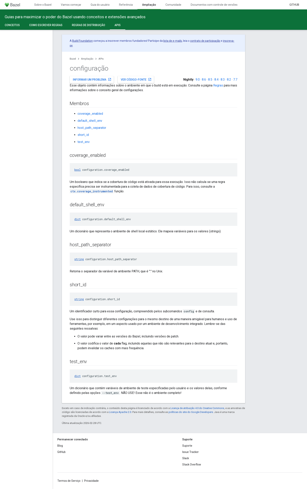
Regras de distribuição (88, 25)
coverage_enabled (90, 113)
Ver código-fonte (136, 79)
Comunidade (173, 4)
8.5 (210, 79)
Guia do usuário (100, 4)
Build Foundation (82, 40)
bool (77, 170)
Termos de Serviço (68, 480)
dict (77, 219)
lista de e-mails (172, 40)
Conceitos (12, 25)
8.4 (216, 79)
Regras (218, 85)
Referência (126, 4)
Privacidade (91, 480)
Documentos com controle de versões (214, 4)
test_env (84, 142)
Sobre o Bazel (42, 4)
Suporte (187, 445)
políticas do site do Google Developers (191, 412)
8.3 (223, 79)
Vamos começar (71, 4)
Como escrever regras (45, 25)
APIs (101, 58)
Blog (60, 445)
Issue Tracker (190, 452)
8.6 (204, 79)
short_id (83, 135)
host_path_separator (92, 128)
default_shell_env (90, 121)
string (79, 259)
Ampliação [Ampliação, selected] (149, 4)
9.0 (198, 79)
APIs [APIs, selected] (118, 25)
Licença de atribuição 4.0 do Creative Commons (197, 408)
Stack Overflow (191, 464)
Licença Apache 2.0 (120, 412)
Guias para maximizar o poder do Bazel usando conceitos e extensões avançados (75, 17)
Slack (185, 458)
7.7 (235, 79)
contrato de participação (205, 40)
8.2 (229, 79)
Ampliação (87, 58)
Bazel (73, 58)
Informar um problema (92, 79)
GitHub (294, 4)
